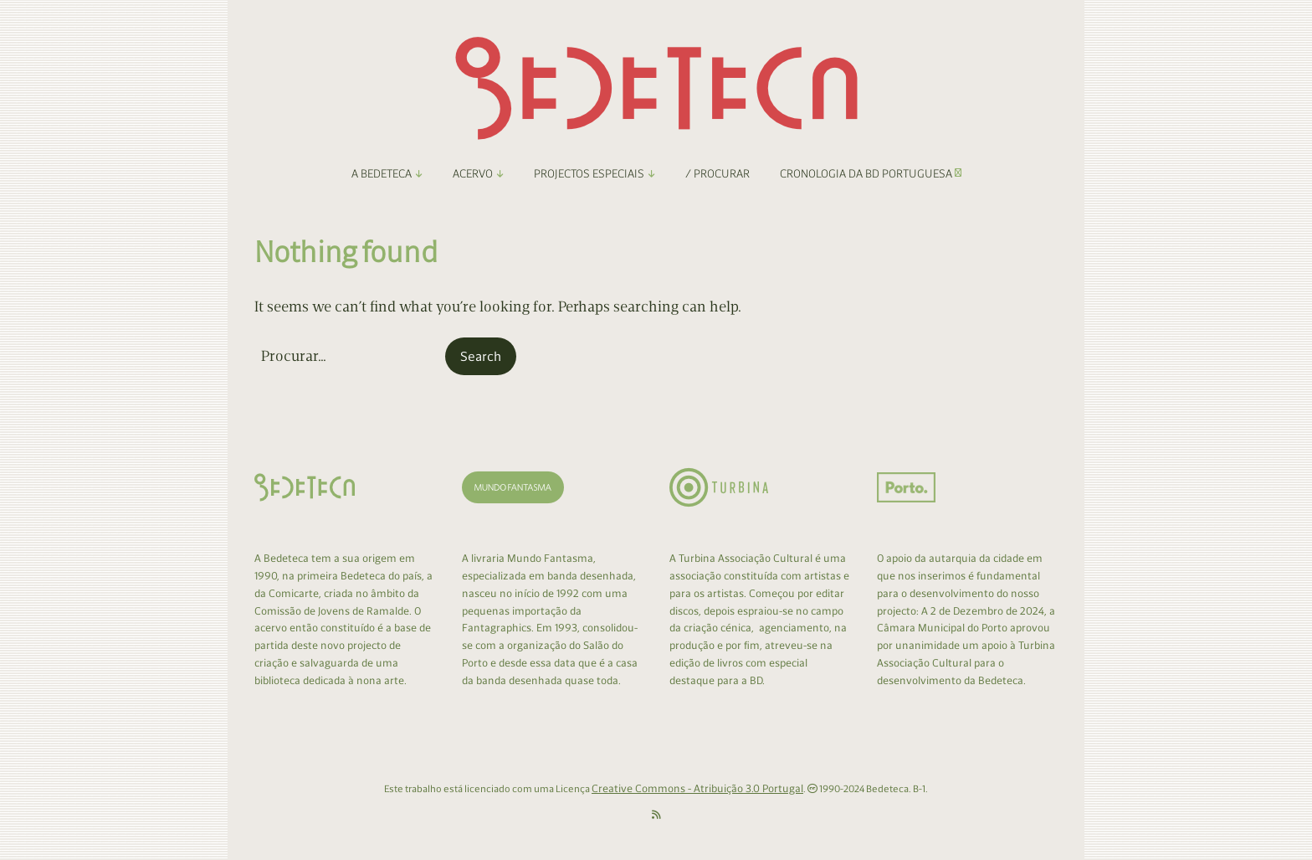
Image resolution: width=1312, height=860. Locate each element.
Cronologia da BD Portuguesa (870, 174)
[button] (480, 356)
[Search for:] (348, 356)
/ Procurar (717, 174)
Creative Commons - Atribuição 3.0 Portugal (697, 788)
